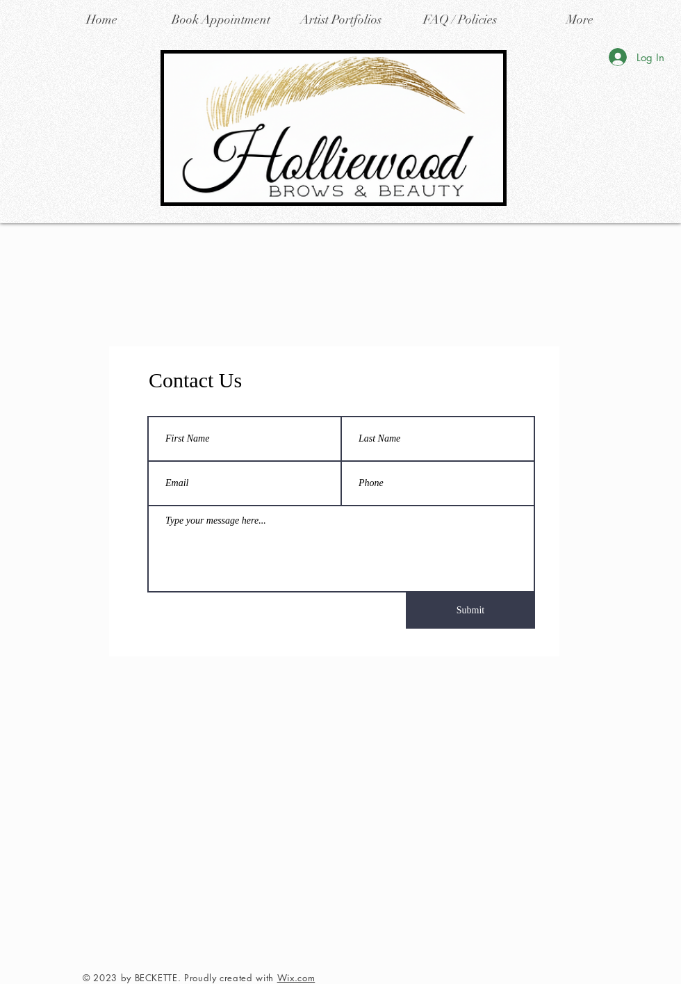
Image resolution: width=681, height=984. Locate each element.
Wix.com (296, 977)
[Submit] (470, 610)
